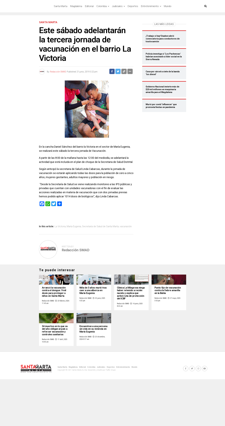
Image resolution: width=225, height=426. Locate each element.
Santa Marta (60, 6)
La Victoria (60, 226)
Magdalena (76, 6)
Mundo (167, 6)
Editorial (89, 6)
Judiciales (117, 6)
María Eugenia (74, 226)
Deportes (133, 6)
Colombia (101, 6)
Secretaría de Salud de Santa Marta (100, 226)
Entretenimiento (150, 6)
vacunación (126, 226)
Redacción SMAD (58, 72)
